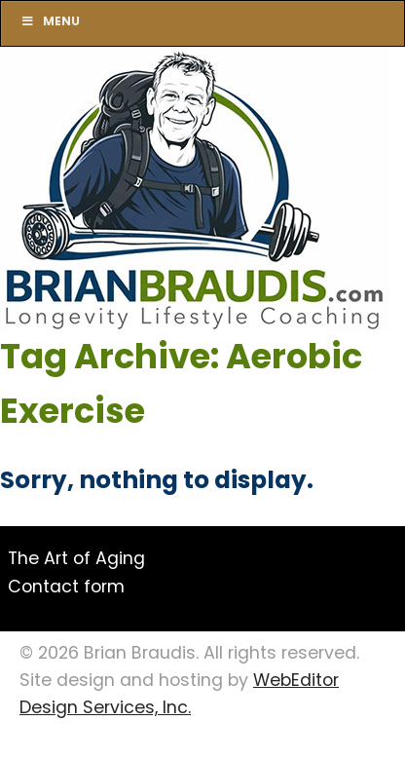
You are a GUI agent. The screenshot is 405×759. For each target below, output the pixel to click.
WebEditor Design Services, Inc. (179, 695)
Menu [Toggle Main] (50, 22)
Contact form (66, 588)
